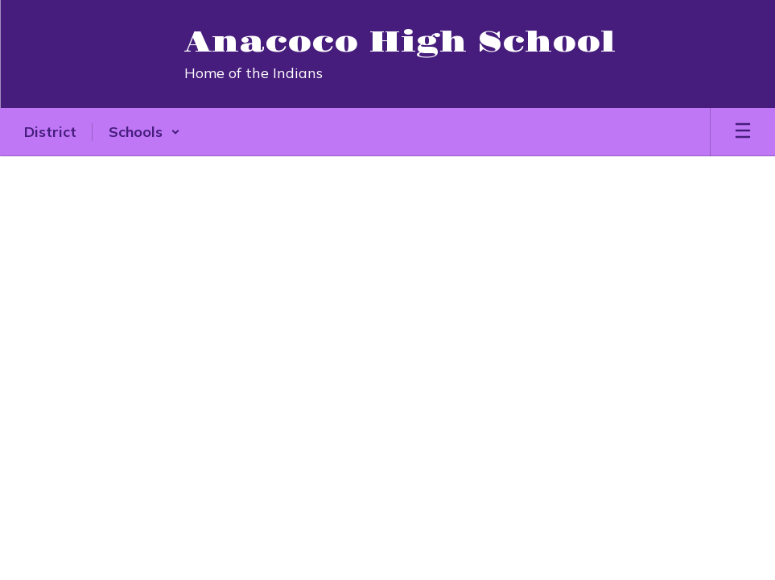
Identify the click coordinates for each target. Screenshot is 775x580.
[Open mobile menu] (743, 132)
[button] (144, 132)
